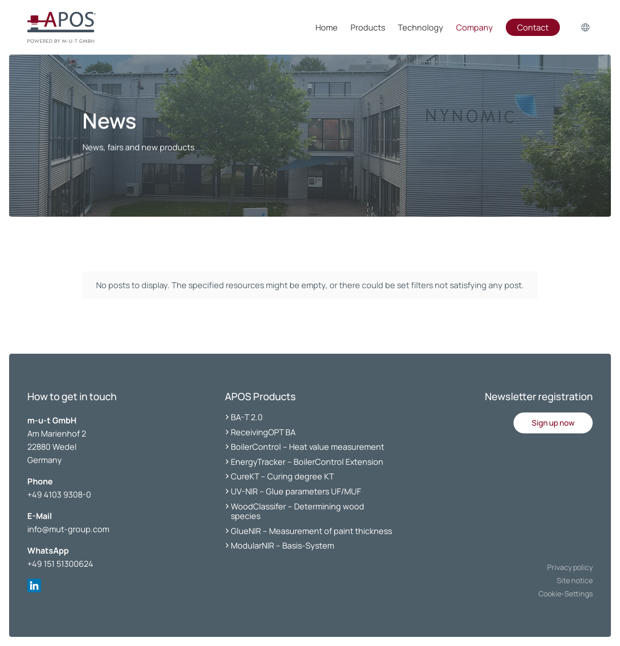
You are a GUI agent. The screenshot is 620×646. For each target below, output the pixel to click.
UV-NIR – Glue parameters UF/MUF (297, 491)
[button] (553, 422)
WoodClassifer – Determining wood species (297, 511)
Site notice (575, 580)
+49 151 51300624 (60, 563)
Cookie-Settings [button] (566, 594)
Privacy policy (570, 567)
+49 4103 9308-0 (59, 494)
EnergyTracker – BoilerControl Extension (307, 461)
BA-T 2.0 (247, 417)
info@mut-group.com (68, 529)
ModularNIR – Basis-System (282, 545)
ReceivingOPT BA (263, 432)
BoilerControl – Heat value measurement (307, 446)
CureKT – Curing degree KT (282, 476)
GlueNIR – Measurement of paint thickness (311, 530)
